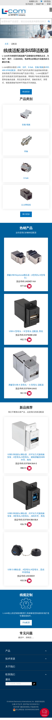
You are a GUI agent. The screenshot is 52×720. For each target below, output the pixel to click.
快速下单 (40, 4)
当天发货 (29, 4)
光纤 (24, 67)
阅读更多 (26, 92)
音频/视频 (39, 67)
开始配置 (26, 622)
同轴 (26, 151)
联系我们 (10, 674)
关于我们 (10, 666)
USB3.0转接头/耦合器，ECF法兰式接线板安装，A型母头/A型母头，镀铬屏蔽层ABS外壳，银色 (26, 457)
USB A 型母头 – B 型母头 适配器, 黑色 (26, 331)
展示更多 (26, 214)
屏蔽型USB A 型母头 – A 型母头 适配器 (26, 385)
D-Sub (30, 67)
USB (19, 67)
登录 (49, 4)
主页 (7, 44)
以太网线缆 (26, 205)
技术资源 (10, 658)
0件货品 (45, 1)
